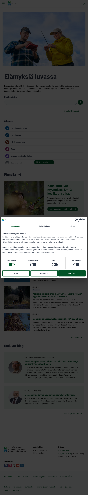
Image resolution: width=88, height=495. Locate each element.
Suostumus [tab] (15, 226)
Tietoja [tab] (72, 226)
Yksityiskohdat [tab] (44, 226)
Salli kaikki (72, 273)
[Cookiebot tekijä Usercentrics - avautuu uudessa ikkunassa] (76, 220)
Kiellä (16, 273)
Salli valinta (44, 273)
